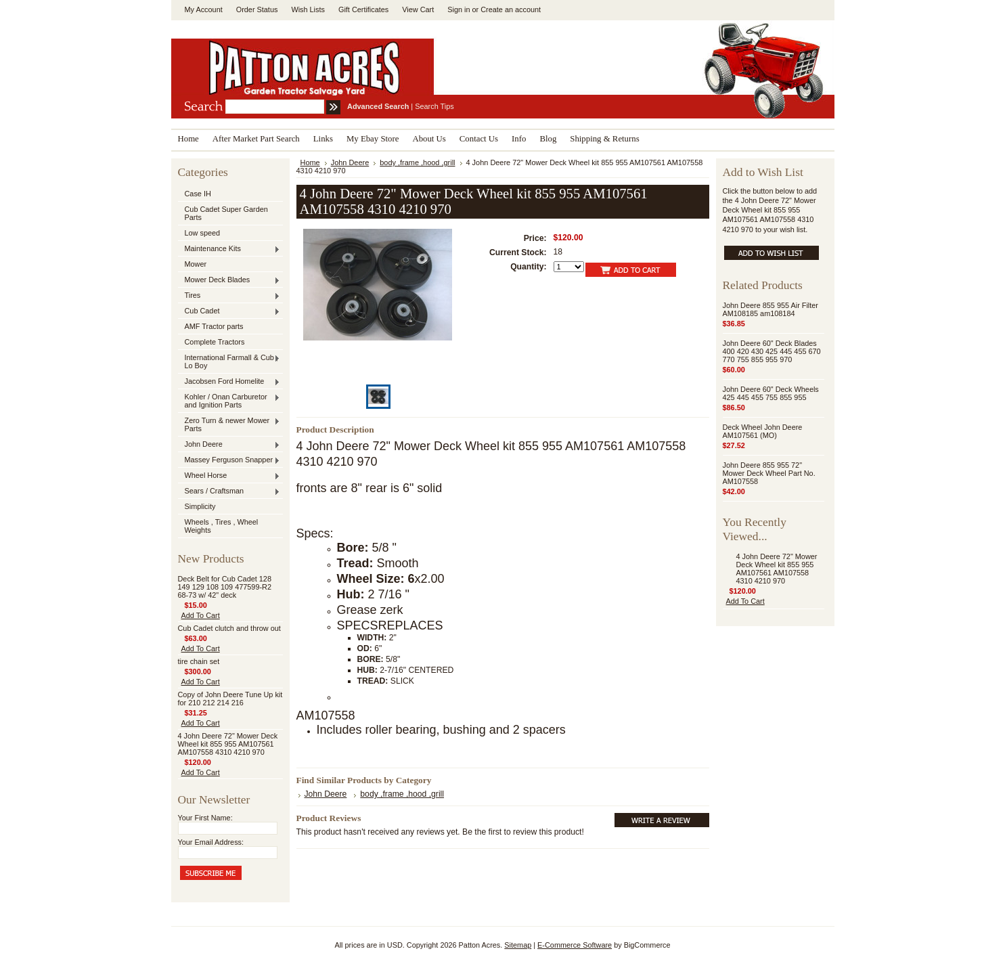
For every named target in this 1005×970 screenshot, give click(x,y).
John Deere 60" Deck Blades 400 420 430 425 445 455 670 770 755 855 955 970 (772, 351)
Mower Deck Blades (229, 280)
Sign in (458, 9)
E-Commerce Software (574, 945)
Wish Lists (308, 9)
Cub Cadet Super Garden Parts (226, 213)
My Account (204, 9)
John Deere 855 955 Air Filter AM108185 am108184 (770, 309)
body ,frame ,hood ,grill (417, 162)
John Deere (229, 444)
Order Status (257, 9)
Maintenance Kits (229, 249)
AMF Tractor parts (214, 326)
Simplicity (200, 506)
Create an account (511, 9)
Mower (196, 264)
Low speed (203, 233)
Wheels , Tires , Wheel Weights (222, 526)
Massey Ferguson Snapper (229, 460)
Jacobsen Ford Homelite (229, 382)
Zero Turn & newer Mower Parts (229, 424)
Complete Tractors (215, 342)
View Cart (418, 9)
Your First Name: (205, 818)
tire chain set (199, 661)
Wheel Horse (229, 476)
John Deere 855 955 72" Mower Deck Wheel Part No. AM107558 (769, 473)
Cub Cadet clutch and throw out (229, 628)
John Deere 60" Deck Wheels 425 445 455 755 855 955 (771, 393)
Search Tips (434, 106)
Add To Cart (200, 615)
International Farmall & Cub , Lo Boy (229, 361)
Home (310, 162)
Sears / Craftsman (229, 491)
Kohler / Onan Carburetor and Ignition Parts (229, 401)
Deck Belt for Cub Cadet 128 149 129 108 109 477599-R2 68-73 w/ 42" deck (224, 587)
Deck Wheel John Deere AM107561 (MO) (763, 431)
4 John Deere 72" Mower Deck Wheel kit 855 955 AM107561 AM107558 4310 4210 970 (228, 744)
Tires (229, 296)
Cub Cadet (229, 311)
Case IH (198, 194)
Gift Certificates (363, 9)
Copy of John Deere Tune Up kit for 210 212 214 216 (230, 698)
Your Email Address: (211, 842)
